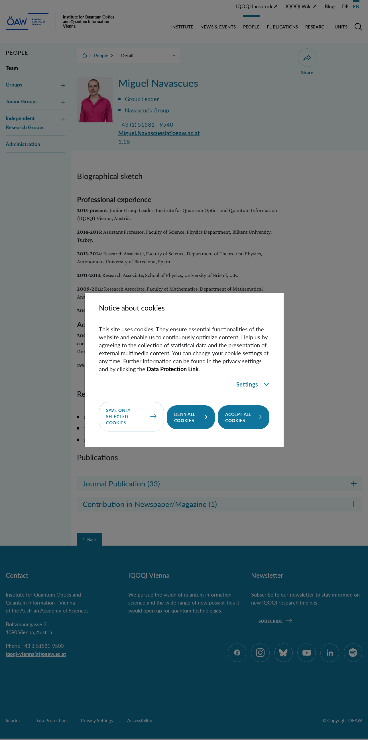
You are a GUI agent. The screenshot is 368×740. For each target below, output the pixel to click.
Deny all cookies (185, 417)
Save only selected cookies (118, 417)
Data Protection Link (173, 369)
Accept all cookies (238, 417)
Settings (252, 384)
